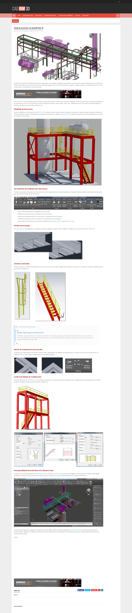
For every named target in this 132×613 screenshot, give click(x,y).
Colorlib (20, 610)
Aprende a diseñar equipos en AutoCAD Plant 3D (30, 318)
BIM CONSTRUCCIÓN (28, 15)
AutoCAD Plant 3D (19, 95)
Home (19, 15)
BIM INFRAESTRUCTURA (50, 15)
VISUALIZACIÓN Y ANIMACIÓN (66, 15)
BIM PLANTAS (39, 15)
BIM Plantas (35, 31)
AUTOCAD (77, 15)
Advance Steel (70, 204)
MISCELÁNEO (86, 15)
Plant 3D (41, 31)
